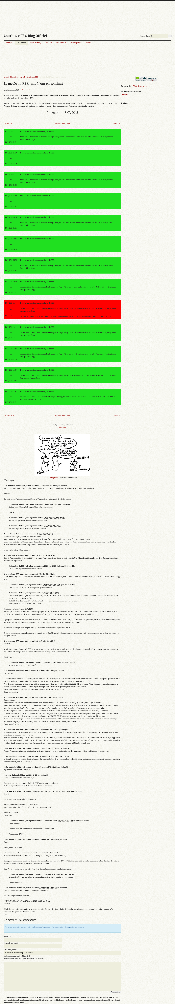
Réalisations (21, 43)
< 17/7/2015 (9, 123)
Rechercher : (145, 36)
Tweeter (125, 94)
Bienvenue (9, 43)
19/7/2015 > (115, 123)
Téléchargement (75, 43)
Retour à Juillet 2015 (62, 123)
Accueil (6, 77)
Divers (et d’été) (35, 43)
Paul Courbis (26, 90)
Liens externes (60, 43)
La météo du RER (32, 77)
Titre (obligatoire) (10, 949)
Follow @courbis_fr (140, 86)
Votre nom (7, 937)
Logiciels (22, 77)
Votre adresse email (11, 943)
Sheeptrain (54, 478)
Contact (88, 43)
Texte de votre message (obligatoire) (17, 956)
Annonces (48, 43)
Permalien (62, 428)
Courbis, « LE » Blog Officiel (25, 36)
